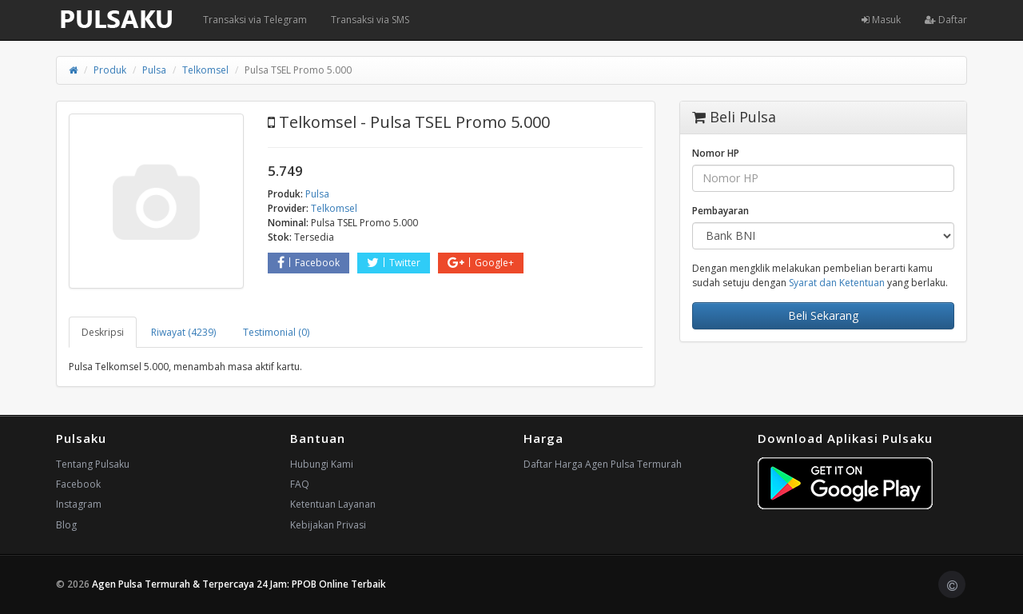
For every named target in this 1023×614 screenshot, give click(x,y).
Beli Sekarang (823, 315)
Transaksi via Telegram (255, 19)
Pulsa (154, 70)
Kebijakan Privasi (328, 525)
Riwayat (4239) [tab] (183, 332)
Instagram (79, 504)
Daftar (946, 19)
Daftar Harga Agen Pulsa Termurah (602, 464)
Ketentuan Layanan (333, 504)
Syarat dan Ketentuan (837, 282)
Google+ (481, 262)
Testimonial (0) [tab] (276, 332)
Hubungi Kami (321, 464)
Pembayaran (720, 210)
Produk (110, 70)
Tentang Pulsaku (92, 464)
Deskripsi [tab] (103, 332)
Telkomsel (205, 70)
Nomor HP (715, 153)
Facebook (308, 262)
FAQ (299, 484)
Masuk (881, 19)
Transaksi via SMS (370, 19)
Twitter (393, 262)
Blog (66, 525)
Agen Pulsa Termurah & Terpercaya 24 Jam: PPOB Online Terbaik (239, 584)
